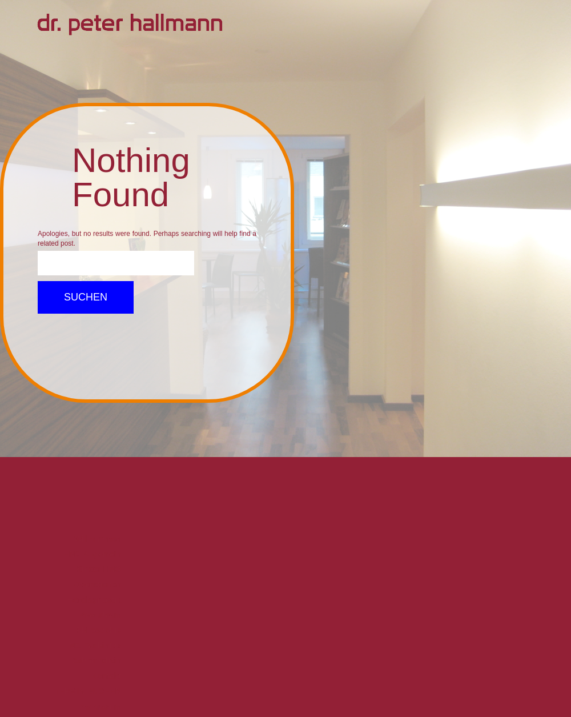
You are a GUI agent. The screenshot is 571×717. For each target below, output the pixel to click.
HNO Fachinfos (92, 645)
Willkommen (97, 538)
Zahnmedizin (97, 660)
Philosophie (98, 630)
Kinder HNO (98, 569)
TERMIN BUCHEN (87, 691)
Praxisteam (100, 614)
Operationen (97, 584)
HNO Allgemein (92, 554)
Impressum (100, 706)
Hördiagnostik (94, 599)
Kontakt (106, 675)
